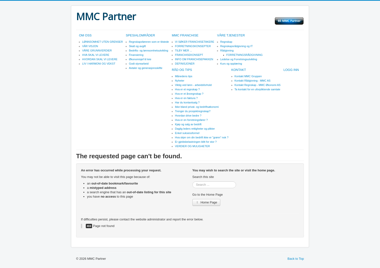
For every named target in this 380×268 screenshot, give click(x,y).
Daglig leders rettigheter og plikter (195, 128)
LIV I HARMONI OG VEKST (98, 63)
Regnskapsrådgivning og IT (236, 46)
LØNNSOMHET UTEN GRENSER (102, 41)
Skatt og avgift (137, 46)
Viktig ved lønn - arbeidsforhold (193, 85)
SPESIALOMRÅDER (140, 35)
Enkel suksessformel (187, 133)
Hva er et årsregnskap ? (189, 93)
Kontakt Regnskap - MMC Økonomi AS (258, 85)
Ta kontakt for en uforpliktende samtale (257, 89)
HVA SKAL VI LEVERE (95, 54)
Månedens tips (183, 76)
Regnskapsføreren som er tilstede (149, 41)
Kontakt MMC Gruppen (248, 76)
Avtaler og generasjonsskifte (145, 68)
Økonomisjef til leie (140, 59)
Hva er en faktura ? (186, 98)
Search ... (192, 181)
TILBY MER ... (183, 50)
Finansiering (136, 54)
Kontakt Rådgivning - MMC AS (253, 80)
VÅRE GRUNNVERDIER (97, 50)
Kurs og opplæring (231, 63)
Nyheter (179, 80)
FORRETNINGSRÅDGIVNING (244, 54)
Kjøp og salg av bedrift (188, 124)
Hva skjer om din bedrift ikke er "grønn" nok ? (202, 137)
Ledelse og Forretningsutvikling (238, 59)
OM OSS (85, 35)
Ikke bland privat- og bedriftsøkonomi (197, 106)
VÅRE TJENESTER (231, 35)
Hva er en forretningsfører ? (191, 119)
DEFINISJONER (185, 63)
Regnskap (226, 41)
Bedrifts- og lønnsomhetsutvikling (148, 50)
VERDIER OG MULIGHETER (192, 146)
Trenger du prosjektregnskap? (192, 111)
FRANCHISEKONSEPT (189, 54)
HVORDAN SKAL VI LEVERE (100, 59)
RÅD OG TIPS (182, 70)
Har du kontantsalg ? (187, 102)
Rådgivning (227, 50)
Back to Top (295, 258)
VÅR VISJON (90, 46)
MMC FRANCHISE (185, 35)
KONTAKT (238, 70)
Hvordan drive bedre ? (188, 115)
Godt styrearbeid (139, 63)
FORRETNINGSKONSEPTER (193, 46)
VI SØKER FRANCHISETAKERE (194, 41)
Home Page (206, 202)
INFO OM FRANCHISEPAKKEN (194, 59)
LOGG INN (291, 70)
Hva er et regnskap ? (187, 89)
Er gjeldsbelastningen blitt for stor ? (196, 141)
